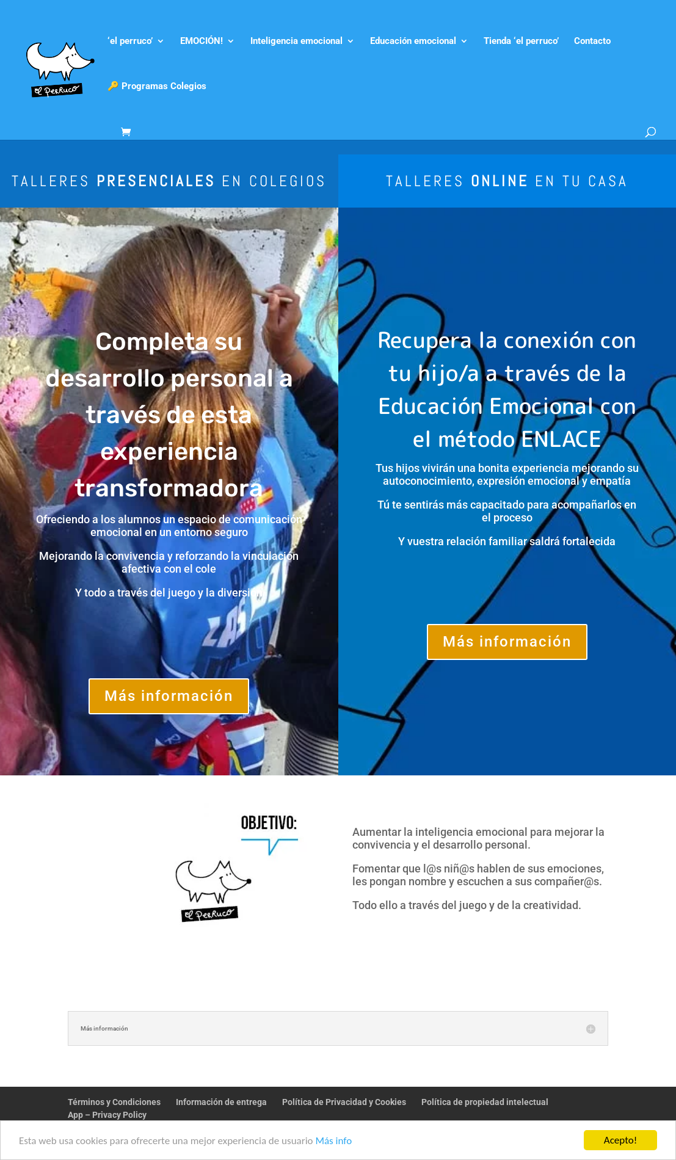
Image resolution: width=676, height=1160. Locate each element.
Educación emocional (413, 41)
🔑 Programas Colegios (156, 87)
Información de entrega (221, 1102)
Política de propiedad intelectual (484, 1102)
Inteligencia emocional (296, 41)
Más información (168, 696)
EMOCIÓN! (201, 41)
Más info (333, 1142)
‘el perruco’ (130, 41)
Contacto (592, 41)
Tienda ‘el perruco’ (521, 41)
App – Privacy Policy (107, 1115)
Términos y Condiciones (114, 1102)
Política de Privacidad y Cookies (344, 1102)
